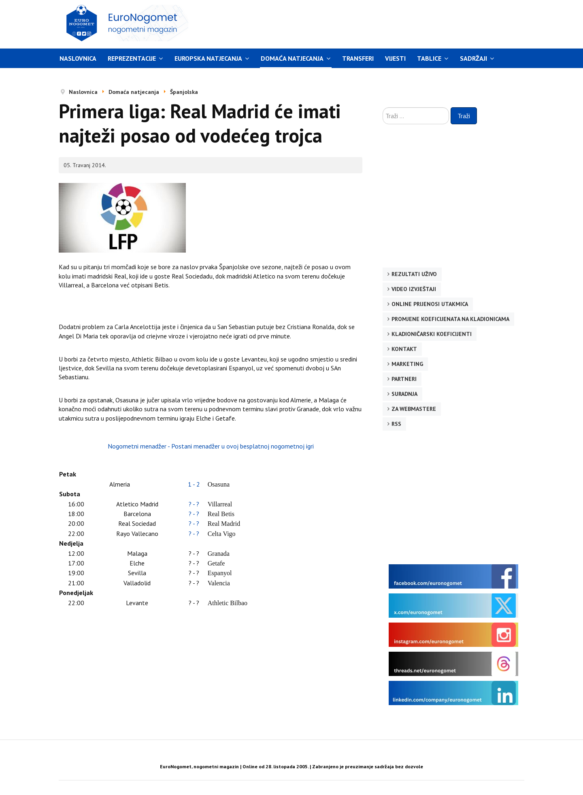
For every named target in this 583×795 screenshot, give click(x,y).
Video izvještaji (414, 289)
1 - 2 (194, 484)
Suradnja (404, 394)
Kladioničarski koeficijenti (432, 334)
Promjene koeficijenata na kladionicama (450, 319)
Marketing (407, 364)
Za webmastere (414, 408)
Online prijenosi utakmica (430, 304)
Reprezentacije (132, 58)
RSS (396, 423)
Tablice (429, 58)
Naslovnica (78, 58)
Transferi (358, 58)
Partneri (404, 379)
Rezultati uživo (414, 274)
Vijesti (395, 58)
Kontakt (404, 349)
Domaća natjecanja (292, 58)
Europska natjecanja (208, 58)
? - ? (194, 504)
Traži (463, 116)
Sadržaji (473, 58)
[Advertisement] (368, 23)
